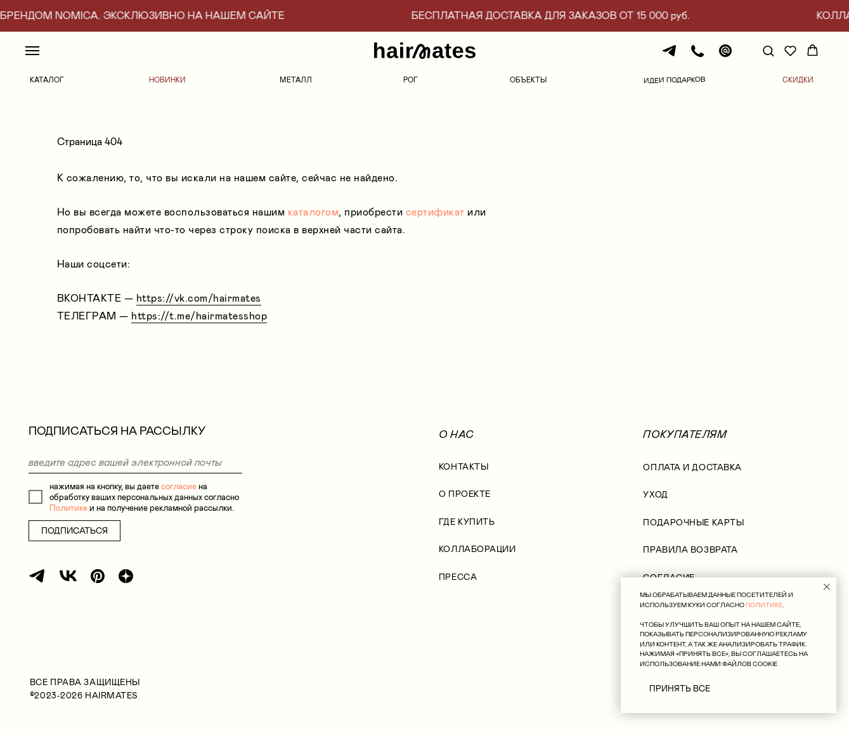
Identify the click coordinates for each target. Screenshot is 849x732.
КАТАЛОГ (47, 80)
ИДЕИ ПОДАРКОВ (675, 80)
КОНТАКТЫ (463, 466)
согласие (179, 486)
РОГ (410, 80)
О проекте (465, 494)
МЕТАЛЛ (296, 80)
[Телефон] (697, 56)
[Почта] (725, 56)
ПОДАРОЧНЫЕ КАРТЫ (693, 522)
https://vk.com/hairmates (198, 298)
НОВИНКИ (167, 80)
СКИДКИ (797, 80)
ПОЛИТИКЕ (764, 605)
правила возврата (690, 549)
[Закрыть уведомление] (826, 587)
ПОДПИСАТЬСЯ (74, 530)
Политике (68, 508)
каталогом (313, 212)
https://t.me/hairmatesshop (199, 316)
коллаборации (477, 549)
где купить (467, 522)
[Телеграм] (669, 56)
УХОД (655, 494)
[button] (768, 50)
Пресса (458, 577)
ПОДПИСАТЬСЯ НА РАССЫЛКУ (117, 431)
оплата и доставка (692, 467)
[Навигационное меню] (32, 50)
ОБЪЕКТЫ (528, 80)
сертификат (435, 212)
